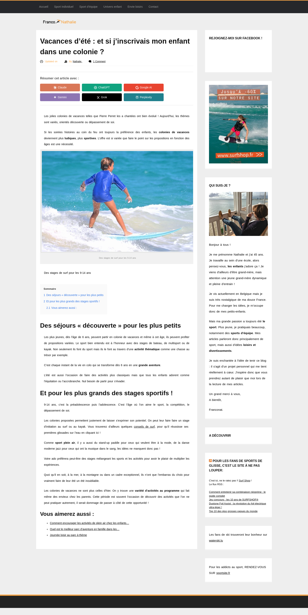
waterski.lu (216, 540)
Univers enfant (113, 6)
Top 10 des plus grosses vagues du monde (233, 511)
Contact (153, 6)
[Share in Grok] (57, 97)
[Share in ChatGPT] (95, 88)
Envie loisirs (135, 6)
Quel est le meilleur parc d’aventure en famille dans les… (84, 529)
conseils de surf (144, 426)
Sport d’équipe (88, 6)
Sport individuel (63, 6)
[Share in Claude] (57, 88)
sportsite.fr (223, 573)
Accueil (43, 6)
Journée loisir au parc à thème (68, 535)
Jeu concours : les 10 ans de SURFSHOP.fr (233, 499)
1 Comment (99, 61)
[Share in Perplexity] (95, 97)
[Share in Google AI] (132, 88)
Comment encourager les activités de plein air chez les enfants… (89, 523)
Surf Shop (244, 480)
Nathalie (77, 61)
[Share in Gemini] (169, 88)
